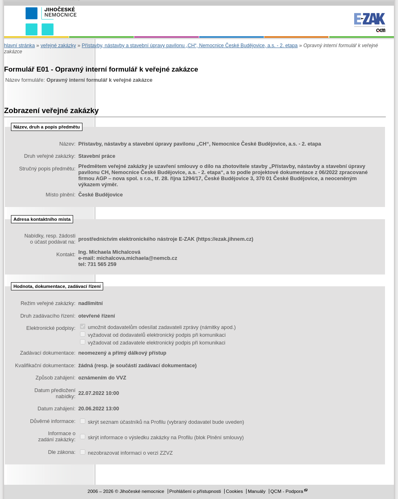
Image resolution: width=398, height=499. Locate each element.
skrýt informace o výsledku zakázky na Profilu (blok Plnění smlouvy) (162, 437)
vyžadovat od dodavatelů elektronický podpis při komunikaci (153, 335)
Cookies (234, 491)
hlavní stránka (19, 45)
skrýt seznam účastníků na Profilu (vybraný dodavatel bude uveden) (162, 422)
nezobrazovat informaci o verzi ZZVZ (126, 453)
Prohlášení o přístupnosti (195, 491)
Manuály (257, 491)
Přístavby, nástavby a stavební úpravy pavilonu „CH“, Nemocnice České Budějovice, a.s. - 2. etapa (190, 45)
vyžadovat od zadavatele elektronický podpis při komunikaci (152, 343)
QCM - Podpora (286, 491)
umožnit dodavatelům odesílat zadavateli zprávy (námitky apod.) (158, 327)
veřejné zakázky (58, 45)
